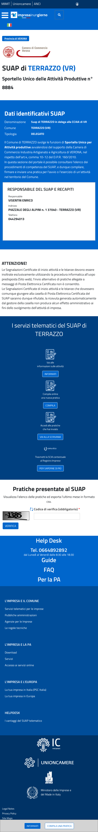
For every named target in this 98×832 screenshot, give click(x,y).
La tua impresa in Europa (20, 696)
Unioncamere (22, 3)
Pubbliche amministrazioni (21, 615)
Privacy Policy (9, 813)
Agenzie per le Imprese (18, 621)
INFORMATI (32, 826)
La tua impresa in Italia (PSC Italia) (25, 690)
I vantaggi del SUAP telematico (23, 721)
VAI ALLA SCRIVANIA (50, 437)
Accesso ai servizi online (19, 665)
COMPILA (50, 405)
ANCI (37, 3)
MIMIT (5, 3)
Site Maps (7, 818)
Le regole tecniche (16, 628)
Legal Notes (8, 808)
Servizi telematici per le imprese (24, 609)
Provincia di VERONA (15, 38)
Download (11, 652)
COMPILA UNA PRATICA (59, 826)
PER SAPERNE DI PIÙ (50, 468)
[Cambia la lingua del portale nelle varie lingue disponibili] (9, 24)
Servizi (9, 659)
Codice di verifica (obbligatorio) (57, 509)
